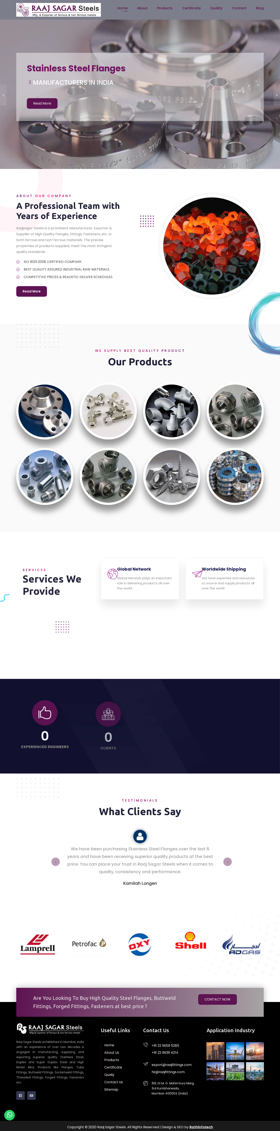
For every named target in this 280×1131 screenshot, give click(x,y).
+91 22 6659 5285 (164, 1042)
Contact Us (112, 1080)
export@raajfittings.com (170, 1057)
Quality (216, 9)
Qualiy (109, 1072)
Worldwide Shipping (229, 573)
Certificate (191, 9)
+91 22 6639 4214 (164, 1047)
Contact (239, 9)
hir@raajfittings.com (167, 1062)
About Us (110, 1050)
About (142, 9)
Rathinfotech (201, 1124)
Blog (260, 9)
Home (122, 9)
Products (165, 9)
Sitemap (110, 1087)
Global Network (139, 573)
